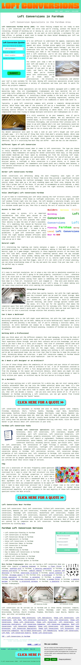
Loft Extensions (67, 628)
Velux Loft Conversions (58, 620)
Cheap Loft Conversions (64, 618)
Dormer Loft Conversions (68, 631)
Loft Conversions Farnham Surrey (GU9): (19, 27)
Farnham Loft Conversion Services (22, 528)
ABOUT (61, 11)
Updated (26, 649)
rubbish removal (35, 571)
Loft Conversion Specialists (24, 628)
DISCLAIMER (75, 11)
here (23, 523)
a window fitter (53, 579)
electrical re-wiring (29, 573)
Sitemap (3, 649)
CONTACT (67, 11)
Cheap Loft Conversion (46, 622)
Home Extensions (28, 618)
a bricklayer (47, 575)
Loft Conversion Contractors (35, 620)
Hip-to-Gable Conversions (31, 631)
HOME (56, 11)
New (21, 649)
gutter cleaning (55, 573)
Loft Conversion (67, 626)
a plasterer (54, 581)
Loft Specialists (44, 618)
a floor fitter (55, 566)
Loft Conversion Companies (34, 624)
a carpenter (35, 577)
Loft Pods (17, 620)
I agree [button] (47, 659)
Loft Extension (13, 618)
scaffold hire (15, 568)
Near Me (32, 649)
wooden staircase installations (23, 579)
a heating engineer (28, 566)
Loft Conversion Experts (21, 633)
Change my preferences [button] (65, 659)
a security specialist (42, 568)
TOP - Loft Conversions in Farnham (16, 636)
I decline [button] (54, 659)
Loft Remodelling (50, 631)
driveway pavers (16, 575)
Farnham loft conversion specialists (32, 430)
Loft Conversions (66, 622)
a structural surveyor (29, 581)
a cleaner (57, 577)
